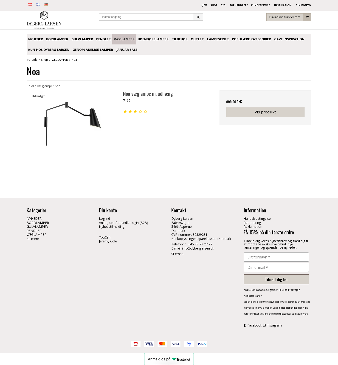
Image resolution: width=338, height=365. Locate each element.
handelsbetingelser (291, 307)
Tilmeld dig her (276, 279)
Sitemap (177, 254)
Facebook (254, 325)
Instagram (274, 325)
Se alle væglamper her (43, 86)
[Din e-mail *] (276, 267)
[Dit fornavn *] (276, 257)
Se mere (33, 238)
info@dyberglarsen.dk (198, 248)
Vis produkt (265, 112)
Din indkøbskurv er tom (290, 19)
